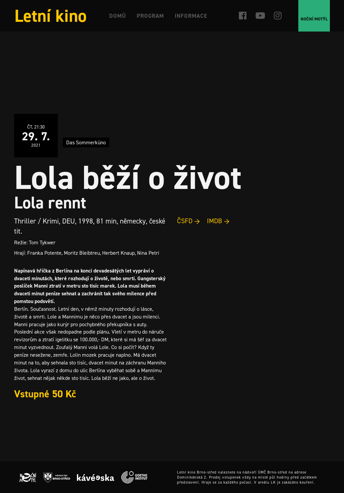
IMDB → (218, 220)
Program (150, 15)
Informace (191, 15)
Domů (117, 15)
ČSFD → (188, 220)
